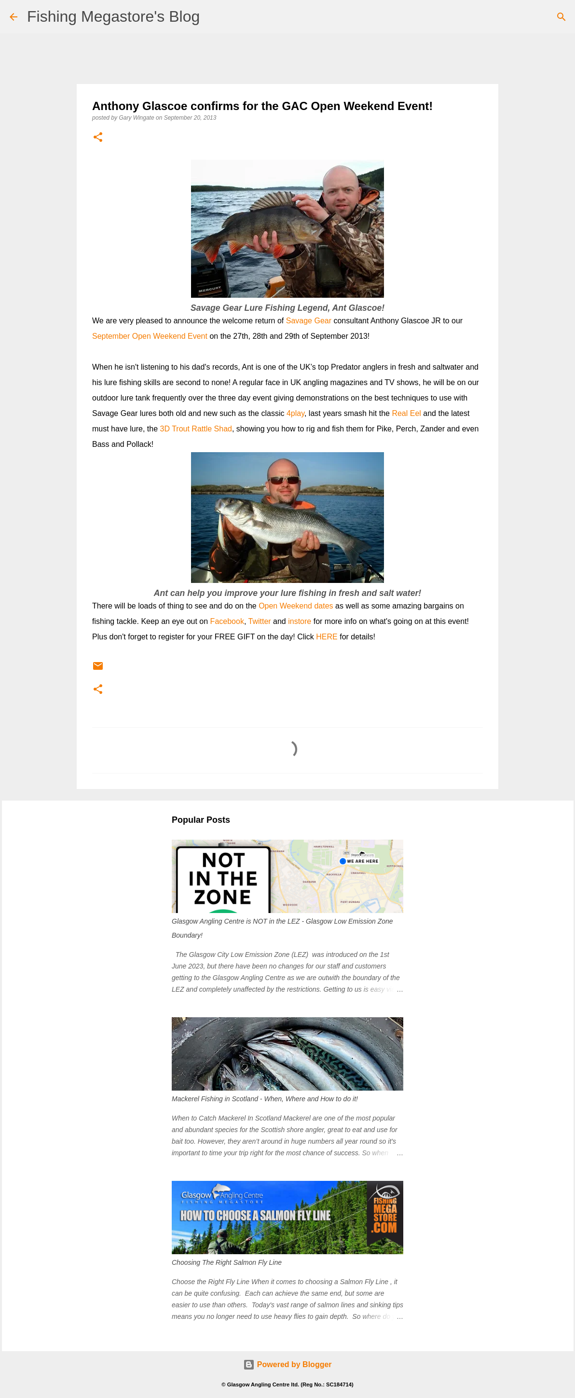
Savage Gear (308, 321)
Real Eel (406, 413)
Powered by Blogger (287, 1364)
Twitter (259, 621)
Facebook (227, 621)
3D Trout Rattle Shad (196, 429)
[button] (98, 137)
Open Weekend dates (296, 606)
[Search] (561, 16)
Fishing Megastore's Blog (113, 16)
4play (295, 413)
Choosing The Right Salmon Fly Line (227, 1262)
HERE (326, 637)
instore (299, 621)
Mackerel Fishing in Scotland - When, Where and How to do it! (265, 1099)
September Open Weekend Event (149, 336)
